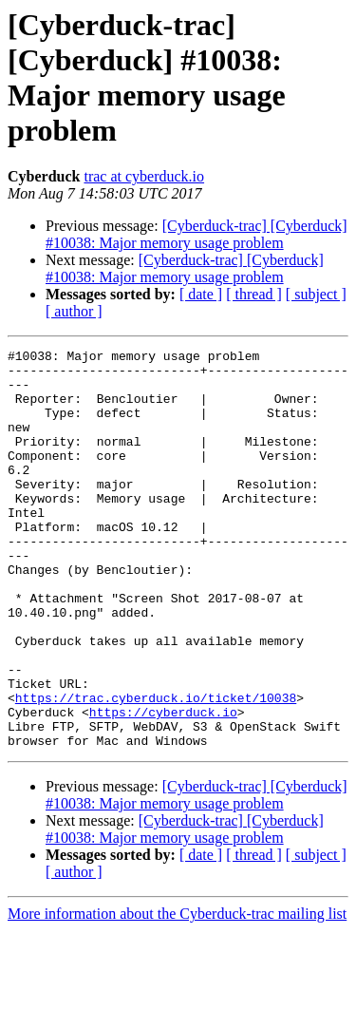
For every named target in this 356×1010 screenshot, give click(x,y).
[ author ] (74, 311)
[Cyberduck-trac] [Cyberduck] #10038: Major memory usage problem (196, 234)
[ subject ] (316, 294)
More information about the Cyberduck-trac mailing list (177, 993)
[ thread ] (254, 294)
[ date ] (200, 294)
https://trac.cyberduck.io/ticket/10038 (155, 768)
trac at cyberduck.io (144, 176)
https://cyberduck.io (163, 785)
